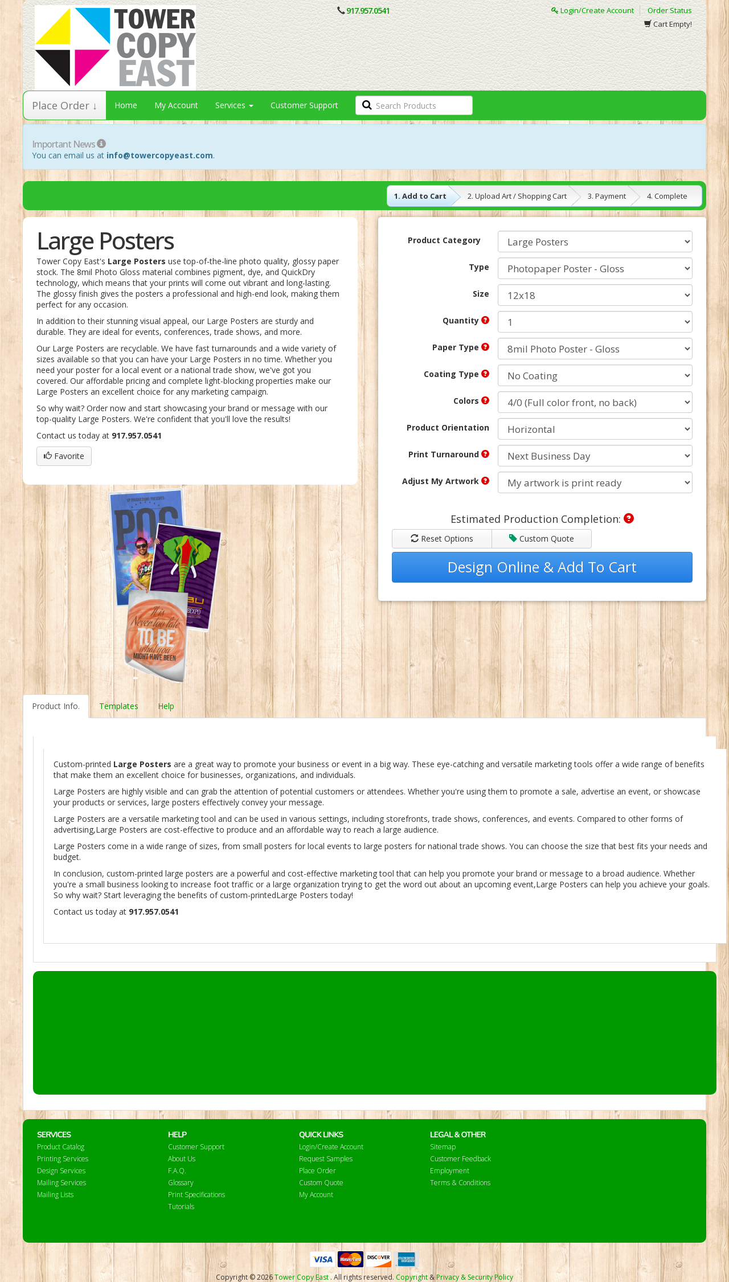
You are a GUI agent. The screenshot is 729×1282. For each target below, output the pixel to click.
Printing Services (62, 1159)
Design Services (61, 1170)
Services (234, 105)
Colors (471, 400)
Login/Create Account (592, 10)
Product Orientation (448, 427)
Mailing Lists (55, 1194)
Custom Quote (541, 538)
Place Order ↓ (64, 105)
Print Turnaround (448, 454)
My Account (176, 105)
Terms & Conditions (460, 1182)
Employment (449, 1170)
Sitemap (443, 1147)
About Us (181, 1159)
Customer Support (304, 105)
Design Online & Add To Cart (542, 566)
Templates (118, 706)
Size (481, 293)
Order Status (670, 10)
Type (479, 266)
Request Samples (326, 1159)
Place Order (317, 1170)
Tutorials (181, 1206)
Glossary (181, 1182)
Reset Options (442, 538)
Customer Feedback (460, 1159)
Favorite (64, 455)
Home (125, 105)
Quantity (466, 320)
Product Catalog (60, 1147)
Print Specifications (196, 1194)
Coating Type (456, 373)
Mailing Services (61, 1182)
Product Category (444, 240)
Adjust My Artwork (445, 481)
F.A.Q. (177, 1170)
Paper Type (460, 347)
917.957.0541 (368, 10)
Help (166, 706)
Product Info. (56, 706)
